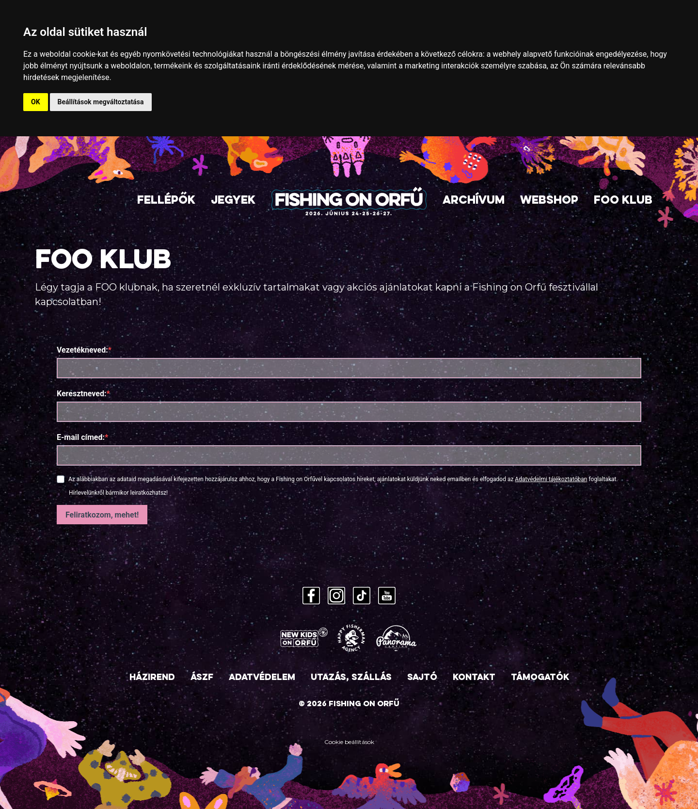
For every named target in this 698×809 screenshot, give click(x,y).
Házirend (152, 677)
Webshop (549, 201)
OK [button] (35, 102)
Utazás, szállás (351, 677)
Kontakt (474, 677)
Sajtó (422, 677)
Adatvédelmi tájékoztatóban (551, 479)
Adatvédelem (262, 677)
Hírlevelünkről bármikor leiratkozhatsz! (118, 492)
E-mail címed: (81, 437)
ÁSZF (201, 677)
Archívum (474, 201)
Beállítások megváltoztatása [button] (101, 102)
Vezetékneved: (82, 350)
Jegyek (233, 201)
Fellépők (166, 201)
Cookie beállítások (349, 741)
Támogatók (540, 677)
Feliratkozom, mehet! (102, 514)
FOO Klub (623, 201)
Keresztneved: (81, 393)
